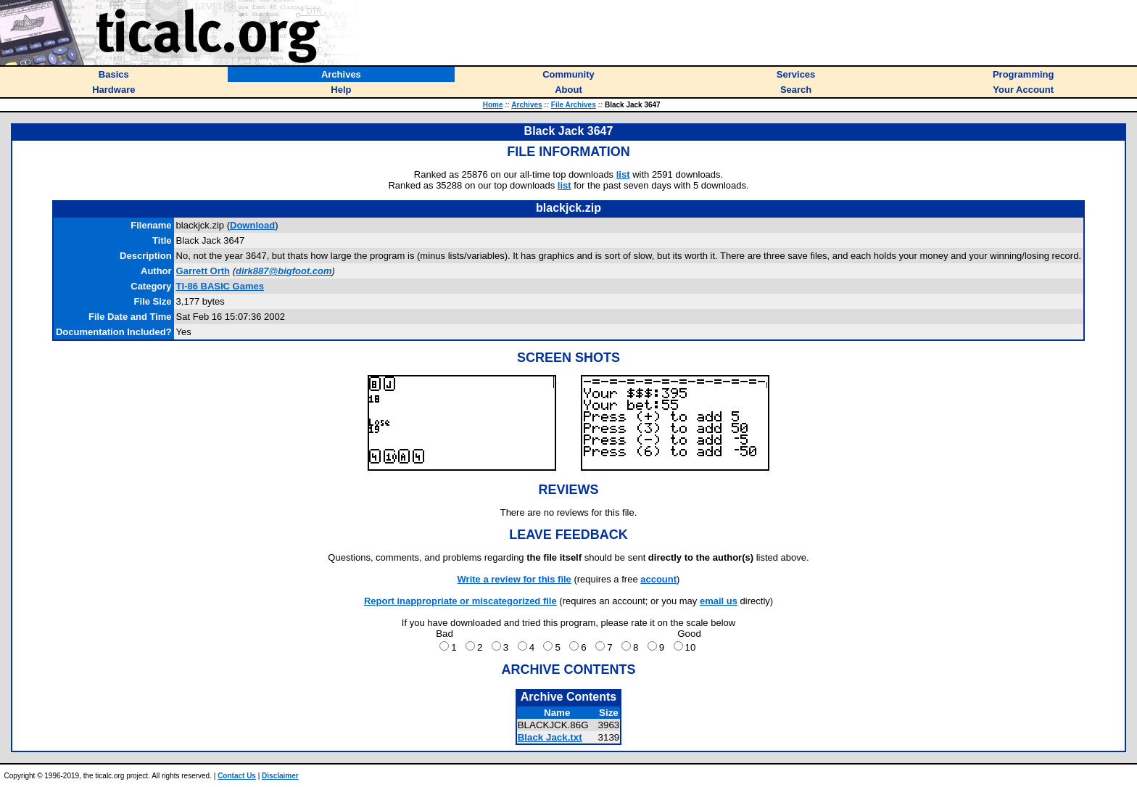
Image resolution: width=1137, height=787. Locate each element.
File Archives (573, 105)
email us (718, 601)
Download (252, 225)
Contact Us (237, 776)
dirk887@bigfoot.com (284, 270)
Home (493, 105)
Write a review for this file (514, 579)
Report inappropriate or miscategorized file (460, 601)
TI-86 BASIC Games (220, 286)
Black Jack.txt (550, 737)
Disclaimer (280, 776)
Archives (526, 105)
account (658, 579)
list (623, 174)
